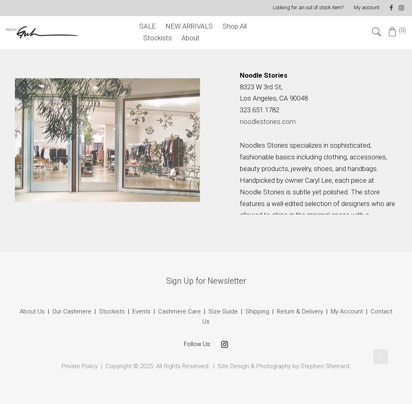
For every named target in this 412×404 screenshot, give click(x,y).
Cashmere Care (179, 311)
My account (366, 7)
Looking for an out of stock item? (308, 7)
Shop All (234, 26)
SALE (147, 26)
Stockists (157, 38)
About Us (32, 311)
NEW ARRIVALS (189, 26)
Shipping (257, 311)
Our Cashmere (71, 311)
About (190, 38)
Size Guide (223, 311)
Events (141, 311)
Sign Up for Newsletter (206, 281)
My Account (347, 311)
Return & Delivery (301, 311)
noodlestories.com (268, 121)
